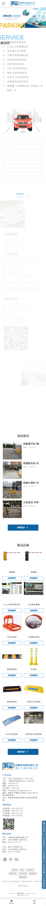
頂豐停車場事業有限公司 (15, 837)
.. (36, 893)
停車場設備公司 (15, 881)
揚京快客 (20, 893)
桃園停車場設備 (27, 881)
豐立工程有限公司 (12, 847)
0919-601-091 (12, 808)
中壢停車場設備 (38, 881)
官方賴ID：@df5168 (10, 788)
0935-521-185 (12, 813)
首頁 (22, 870)
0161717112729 (11, 842)
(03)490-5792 (13, 786)
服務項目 (13, 873)
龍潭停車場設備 (23, 886)
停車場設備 (5, 881)
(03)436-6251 (13, 783)
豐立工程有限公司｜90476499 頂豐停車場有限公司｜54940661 (20, 778)
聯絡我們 (22, 877)
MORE (23, 194)
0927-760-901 (12, 816)
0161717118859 (11, 852)
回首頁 (14, 870)
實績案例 (32, 873)
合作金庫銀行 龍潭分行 (14, 840)
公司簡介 (30, 870)
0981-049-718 (12, 811)
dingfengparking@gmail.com (19, 790)
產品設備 (22, 873)
